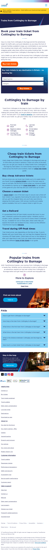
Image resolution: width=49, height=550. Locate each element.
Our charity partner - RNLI (9, 428)
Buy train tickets (9, 64)
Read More (24, 286)
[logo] (4, 5)
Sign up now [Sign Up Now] (10, 365)
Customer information (8, 455)
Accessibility (32, 523)
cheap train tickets (40, 168)
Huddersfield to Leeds (24, 283)
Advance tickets (20, 181)
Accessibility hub (6, 474)
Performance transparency (9, 467)
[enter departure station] (22, 79)
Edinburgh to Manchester (24, 282)
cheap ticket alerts (29, 185)
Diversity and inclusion (8, 440)
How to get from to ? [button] (16, 315)
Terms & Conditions (12, 523)
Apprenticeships (6, 436)
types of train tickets (22, 240)
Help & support (6, 486)
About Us (4, 421)
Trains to (10, 300)
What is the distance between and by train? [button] (22, 338)
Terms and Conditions (40, 542)
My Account (13, 527)
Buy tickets (24, 88)
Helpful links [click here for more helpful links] (5, 386)
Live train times (5, 409)
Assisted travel (5, 516)
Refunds (3, 497)
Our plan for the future (8, 425)
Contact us (4, 390)
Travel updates (5, 402)
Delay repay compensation (9, 405)
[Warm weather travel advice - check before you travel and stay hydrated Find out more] (24, 11)
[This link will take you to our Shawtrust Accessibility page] (24, 382)
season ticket (8, 195)
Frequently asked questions (9, 513)
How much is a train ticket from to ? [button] (21, 345)
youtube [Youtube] (12, 374)
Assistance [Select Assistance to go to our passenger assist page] (40, 523)
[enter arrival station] (22, 83)
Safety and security (7, 471)
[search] (22, 79)
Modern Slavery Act (7, 451)
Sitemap (3, 523)
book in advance (26, 114)
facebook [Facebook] (5, 374)
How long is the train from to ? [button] (20, 321)
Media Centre (4, 527)
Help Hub (4, 490)
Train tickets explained (8, 398)
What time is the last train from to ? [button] (21, 332)
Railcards (21, 225)
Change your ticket (6, 509)
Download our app (6, 417)
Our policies (4, 444)
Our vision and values (7, 448)
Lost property (5, 505)
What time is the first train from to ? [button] (21, 326)
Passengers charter (6, 463)
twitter (2, 374)
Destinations (5, 413)
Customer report (6, 482)
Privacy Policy (23, 523)
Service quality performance (9, 478)
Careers (3, 432)
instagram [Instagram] (8, 374)
